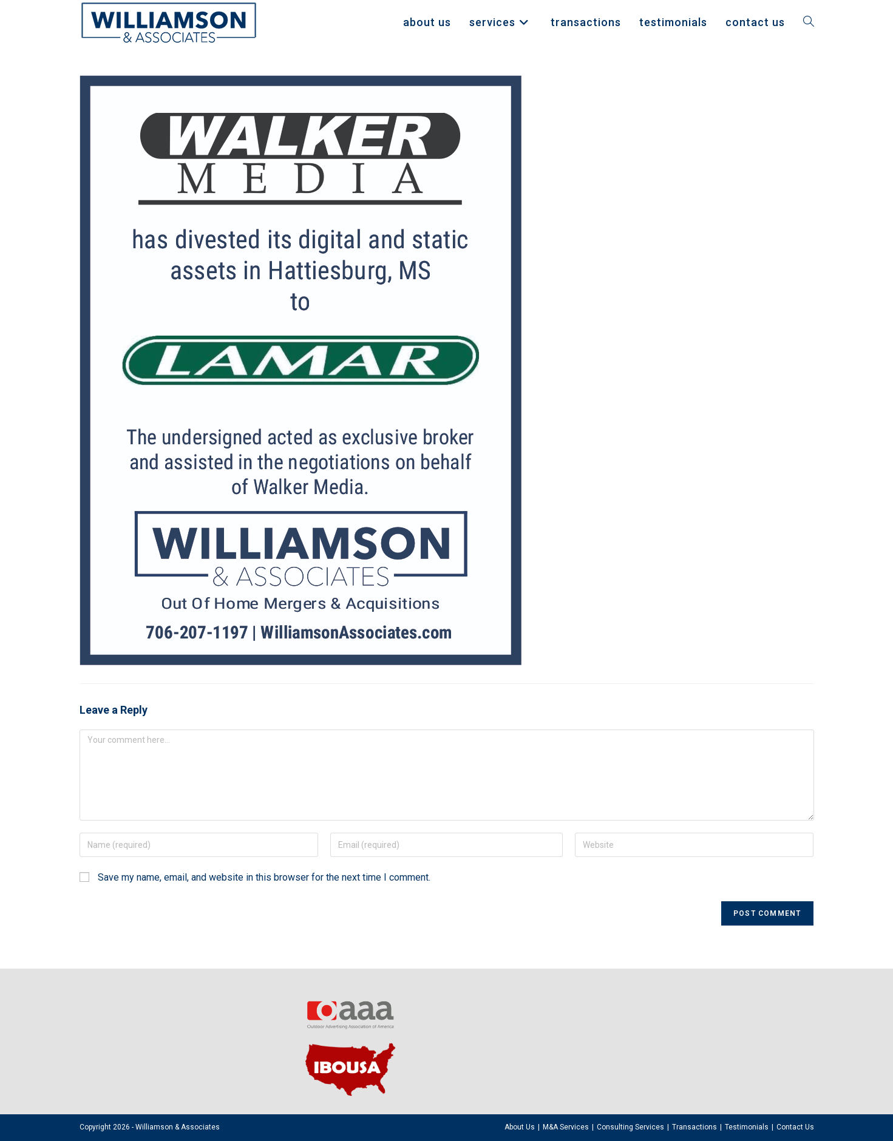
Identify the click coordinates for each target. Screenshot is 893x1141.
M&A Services (566, 1127)
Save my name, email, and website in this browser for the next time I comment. (264, 877)
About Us (519, 1127)
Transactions (694, 1127)
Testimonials (747, 1127)
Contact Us (795, 1127)
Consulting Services (630, 1127)
